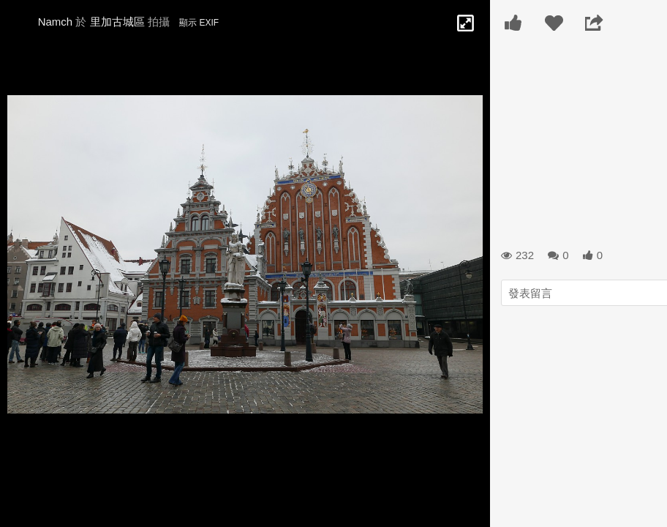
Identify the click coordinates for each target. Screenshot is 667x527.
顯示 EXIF (199, 23)
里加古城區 (117, 21)
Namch (55, 21)
